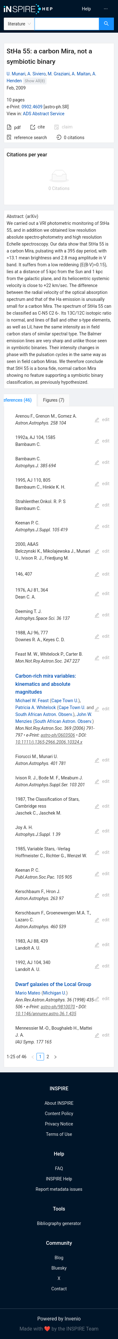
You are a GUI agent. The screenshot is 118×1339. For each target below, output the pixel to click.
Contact (59, 1288)
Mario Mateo (27, 992)
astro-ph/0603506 (58, 735)
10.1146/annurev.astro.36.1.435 (45, 1013)
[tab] (24, 400)
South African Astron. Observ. (44, 714)
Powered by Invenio (59, 1319)
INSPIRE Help (59, 1178)
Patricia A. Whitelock (35, 707)
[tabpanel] (59, 736)
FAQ (59, 1168)
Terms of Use (59, 1134)
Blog (59, 1257)
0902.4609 (31, 106)
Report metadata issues (59, 1189)
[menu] (89, 9)
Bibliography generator (59, 1223)
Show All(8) (35, 81)
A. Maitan (81, 73)
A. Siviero (36, 73)
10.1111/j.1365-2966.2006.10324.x (48, 742)
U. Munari (16, 73)
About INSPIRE (58, 1103)
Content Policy (59, 1113)
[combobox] (67, 24)
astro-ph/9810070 (58, 1006)
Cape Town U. (64, 700)
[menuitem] (86, 9)
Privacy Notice (59, 1123)
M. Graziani (59, 73)
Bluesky (58, 1268)
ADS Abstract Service (44, 113)
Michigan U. (54, 992)
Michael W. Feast (32, 700)
